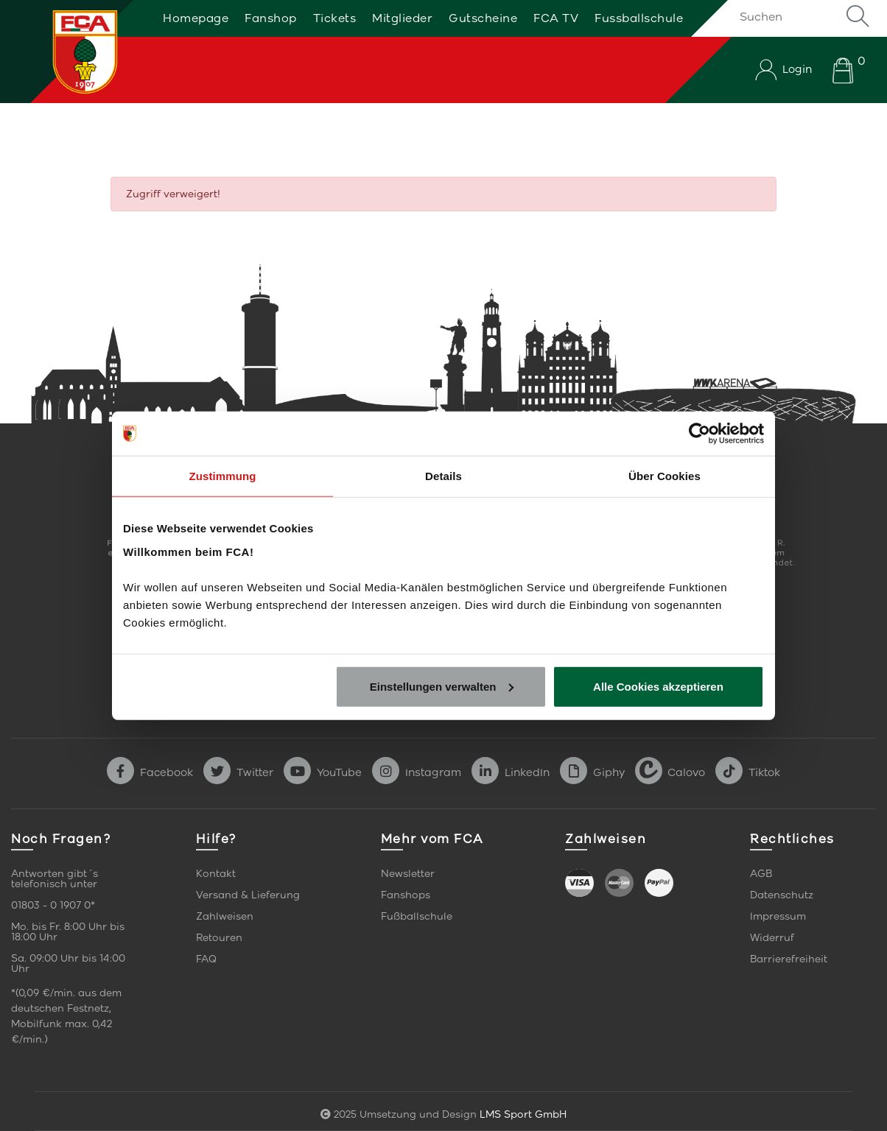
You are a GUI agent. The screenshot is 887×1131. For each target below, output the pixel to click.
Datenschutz (781, 895)
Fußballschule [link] (416, 916)
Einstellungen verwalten (442, 686)
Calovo (670, 772)
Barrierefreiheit (788, 959)
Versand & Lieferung (248, 895)
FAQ (206, 959)
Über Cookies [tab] (664, 476)
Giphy (592, 772)
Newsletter (408, 873)
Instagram (416, 772)
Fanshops (405, 895)
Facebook (150, 772)
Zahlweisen (224, 916)
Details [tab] (443, 476)
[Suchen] (802, 16)
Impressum (778, 916)
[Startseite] (68, 51)
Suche (857, 16)
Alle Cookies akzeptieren (658, 686)
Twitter (238, 772)
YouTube (323, 772)
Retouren (219, 937)
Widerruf (772, 937)
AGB (761, 873)
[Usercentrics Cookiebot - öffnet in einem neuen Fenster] (699, 434)
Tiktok (747, 772)
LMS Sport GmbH (523, 1114)
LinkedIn (510, 772)
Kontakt (216, 873)
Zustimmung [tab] (222, 476)
